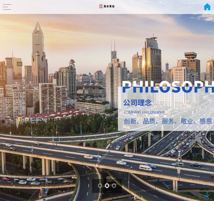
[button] (100, 185)
